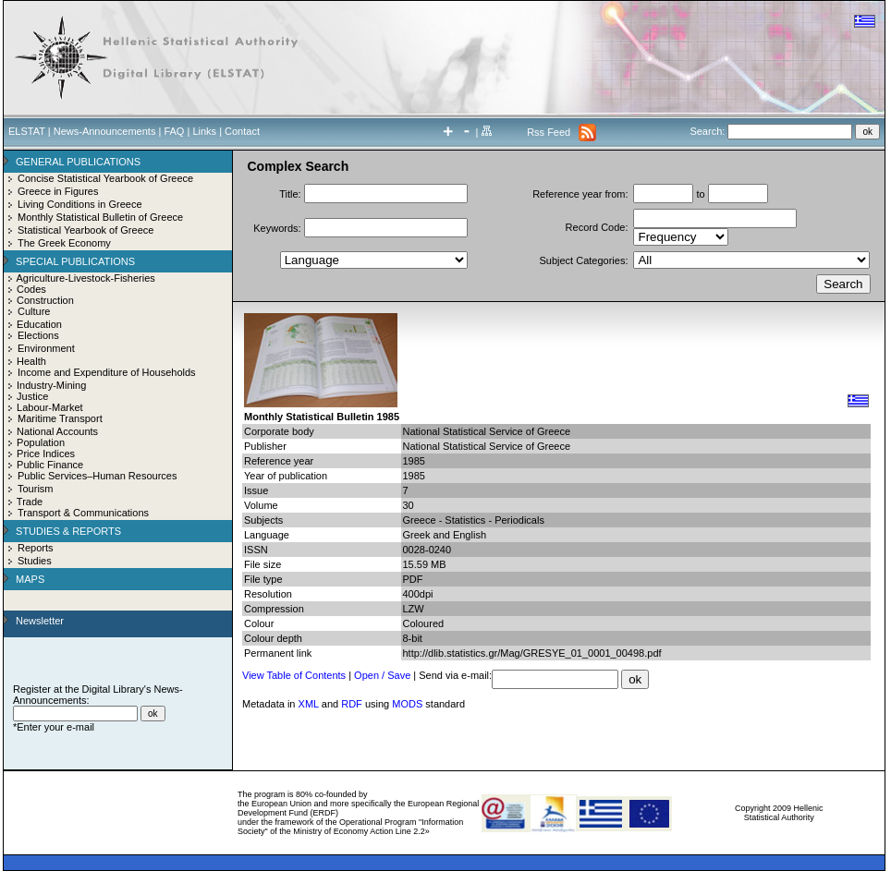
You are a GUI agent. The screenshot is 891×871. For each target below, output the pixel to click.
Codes (31, 289)
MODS (407, 703)
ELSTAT (26, 131)
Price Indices (46, 453)
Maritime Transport (60, 418)
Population (41, 442)
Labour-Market (50, 407)
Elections (38, 335)
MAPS (30, 579)
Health (31, 361)
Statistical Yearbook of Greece (85, 230)
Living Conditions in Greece (80, 204)
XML (309, 703)
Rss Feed (548, 132)
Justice (32, 396)
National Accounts (57, 431)
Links (204, 131)
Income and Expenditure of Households (107, 372)
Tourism (36, 488)
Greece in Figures (58, 191)
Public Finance (50, 464)
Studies (35, 560)
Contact (242, 131)
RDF (351, 703)
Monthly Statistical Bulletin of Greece (100, 217)
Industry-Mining (51, 385)
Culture (34, 311)
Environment (46, 348)
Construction (45, 300)
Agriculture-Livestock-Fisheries (85, 278)
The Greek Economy (64, 242)
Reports (36, 547)
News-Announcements (105, 131)
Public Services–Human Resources (97, 475)
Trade (30, 501)
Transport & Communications (83, 512)
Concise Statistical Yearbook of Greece (105, 178)
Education (39, 324)
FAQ (174, 131)
